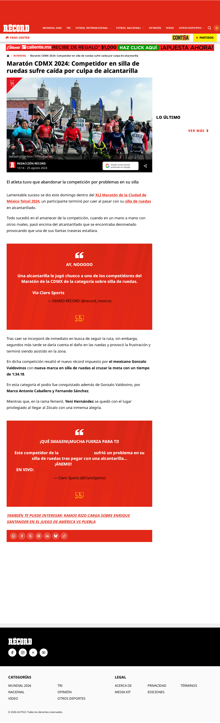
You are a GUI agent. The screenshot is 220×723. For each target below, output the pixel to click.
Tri (69, 28)
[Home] (8, 55)
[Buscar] (209, 28)
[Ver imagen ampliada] (79, 118)
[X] (30, 536)
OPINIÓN (65, 692)
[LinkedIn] (47, 536)
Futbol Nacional (130, 28)
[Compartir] (145, 165)
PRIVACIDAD (157, 685)
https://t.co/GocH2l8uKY (60, 469)
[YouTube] (44, 653)
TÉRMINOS (189, 685)
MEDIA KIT (123, 692)
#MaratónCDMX (88, 464)
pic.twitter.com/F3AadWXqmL (95, 292)
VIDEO (13, 698)
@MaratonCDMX (76, 452)
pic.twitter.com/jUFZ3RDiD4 (114, 469)
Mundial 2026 (52, 28)
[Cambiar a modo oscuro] (217, 28)
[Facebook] (22, 536)
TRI (60, 685)
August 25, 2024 (79, 308)
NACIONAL (16, 692)
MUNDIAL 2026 (19, 685)
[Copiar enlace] (64, 536)
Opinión (155, 28)
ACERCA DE (123, 685)
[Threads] (38, 536)
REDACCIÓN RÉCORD (31, 163)
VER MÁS (198, 130)
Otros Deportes (192, 28)
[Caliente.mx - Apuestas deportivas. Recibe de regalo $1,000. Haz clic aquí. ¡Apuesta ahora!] (110, 47)
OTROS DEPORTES (71, 698)
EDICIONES (156, 692)
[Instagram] (23, 653)
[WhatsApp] (13, 536)
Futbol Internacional (93, 28)
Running (19, 55)
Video (170, 28)
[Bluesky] (55, 536)
